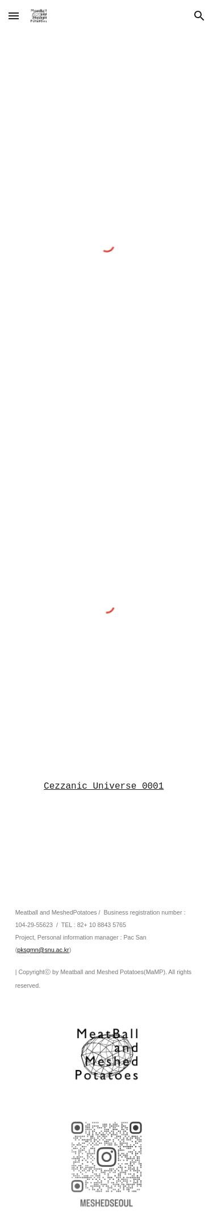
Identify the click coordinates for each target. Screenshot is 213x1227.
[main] (107, 786)
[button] (13, 15)
